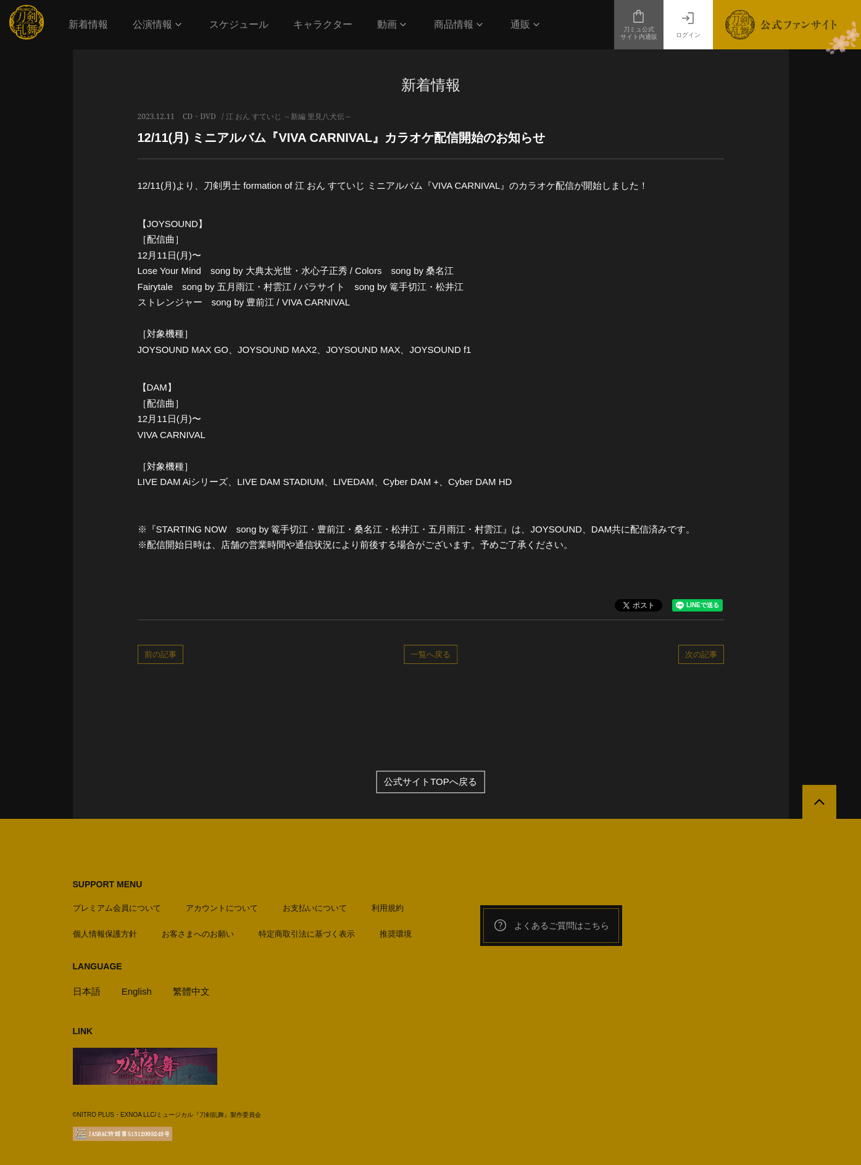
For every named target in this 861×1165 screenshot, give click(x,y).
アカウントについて (222, 908)
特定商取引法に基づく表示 (307, 934)
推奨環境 (396, 934)
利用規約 (388, 908)
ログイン (688, 24)
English (137, 991)
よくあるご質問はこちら (551, 925)
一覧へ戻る (430, 654)
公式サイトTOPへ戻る (430, 782)
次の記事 (701, 654)
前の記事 (160, 654)
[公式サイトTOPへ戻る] (819, 802)
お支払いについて (315, 908)
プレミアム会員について (117, 908)
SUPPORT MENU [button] (108, 884)
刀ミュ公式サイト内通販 (638, 25)
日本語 (87, 991)
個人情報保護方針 (105, 934)
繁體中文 (191, 991)
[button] (158, 24)
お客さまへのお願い (198, 934)
